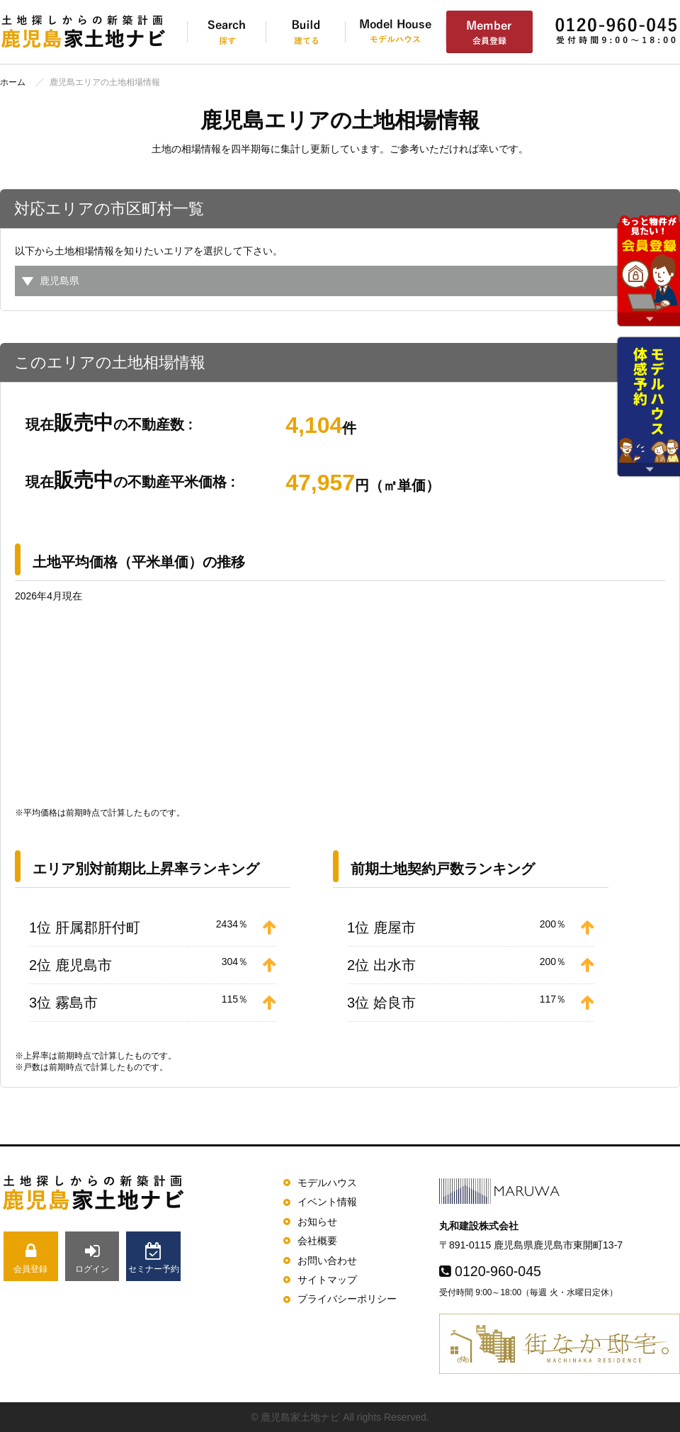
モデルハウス (327, 1182)
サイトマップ (327, 1279)
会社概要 (317, 1240)
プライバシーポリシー (347, 1298)
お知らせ (317, 1221)
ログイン (92, 1258)
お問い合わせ (327, 1260)
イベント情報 (327, 1201)
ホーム (13, 82)
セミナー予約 (153, 1258)
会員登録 (31, 1258)
